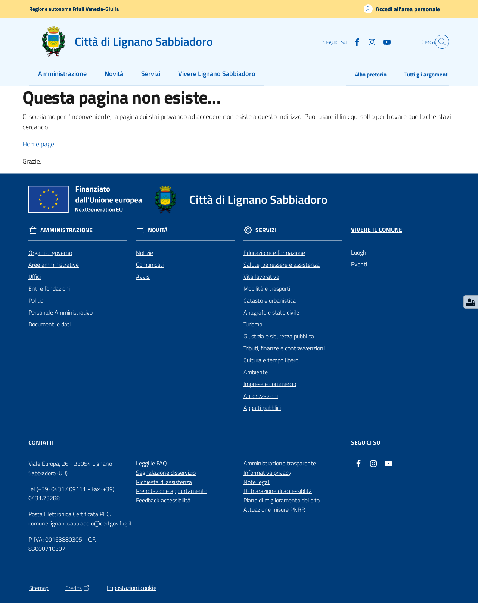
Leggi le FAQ (151, 463)
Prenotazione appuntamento (171, 490)
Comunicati (150, 264)
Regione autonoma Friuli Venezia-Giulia (74, 9)
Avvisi (143, 276)
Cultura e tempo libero (270, 360)
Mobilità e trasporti (266, 288)
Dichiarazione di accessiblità (277, 490)
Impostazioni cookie (131, 587)
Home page (38, 144)
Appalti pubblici (262, 407)
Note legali (256, 481)
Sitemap (39, 588)
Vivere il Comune (376, 229)
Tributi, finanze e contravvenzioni (284, 348)
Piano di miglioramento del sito (281, 500)
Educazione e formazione (274, 252)
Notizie (144, 252)
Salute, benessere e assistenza (281, 264)
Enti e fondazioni (49, 288)
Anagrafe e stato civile (271, 312)
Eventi (359, 264)
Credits (77, 588)
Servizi (266, 230)
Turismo (252, 324)
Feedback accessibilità (163, 500)
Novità (158, 230)
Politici (36, 300)
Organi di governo (50, 252)
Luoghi (359, 252)
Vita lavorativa (261, 276)
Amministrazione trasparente (279, 463)
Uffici (34, 276)
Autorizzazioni (260, 395)
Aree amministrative (53, 264)
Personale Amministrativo (60, 312)
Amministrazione (66, 230)
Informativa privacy (267, 472)
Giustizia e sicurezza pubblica (278, 336)
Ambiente (255, 371)
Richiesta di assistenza (164, 481)
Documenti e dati (49, 324)
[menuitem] (62, 74)
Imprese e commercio (269, 383)
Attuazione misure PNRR (274, 509)
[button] (440, 42)
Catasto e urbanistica (269, 300)
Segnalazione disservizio (166, 472)
